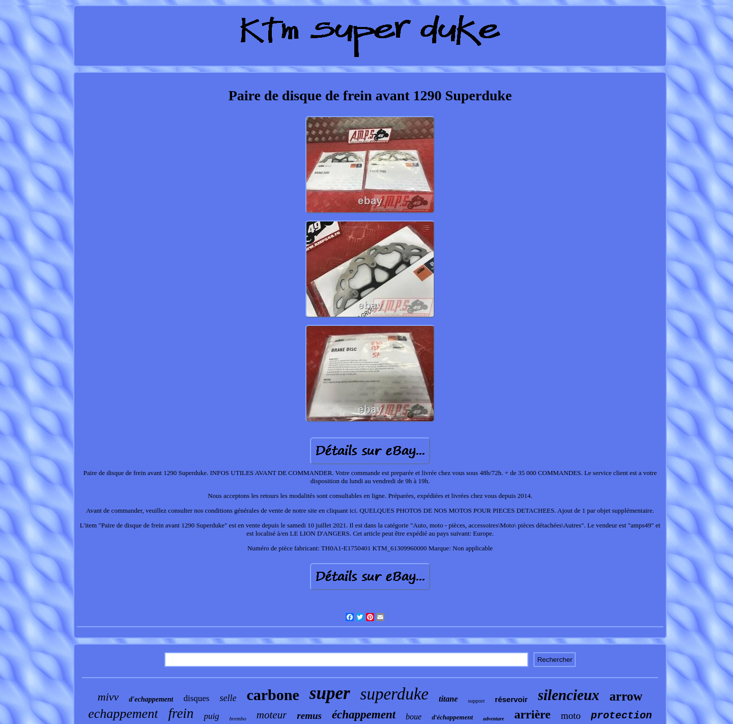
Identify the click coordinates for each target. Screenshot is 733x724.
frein (180, 713)
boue (413, 716)
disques (196, 698)
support (476, 701)
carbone (272, 694)
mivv (108, 696)
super (329, 693)
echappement (123, 713)
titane (448, 698)
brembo (238, 718)
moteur (272, 715)
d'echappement (151, 699)
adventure (493, 718)
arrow (625, 696)
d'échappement (452, 717)
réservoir (511, 699)
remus (309, 715)
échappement (364, 714)
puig (211, 716)
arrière (532, 714)
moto (571, 715)
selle (227, 698)
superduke (394, 694)
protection (621, 715)
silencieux (569, 695)
